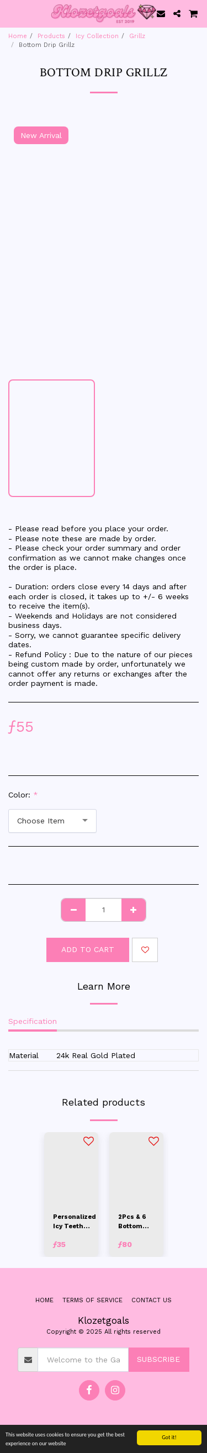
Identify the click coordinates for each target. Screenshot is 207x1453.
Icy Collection (97, 36)
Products (51, 36)
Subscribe (158, 1359)
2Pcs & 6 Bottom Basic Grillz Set (133, 1222)
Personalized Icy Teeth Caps (74, 1222)
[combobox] (52, 821)
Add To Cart (87, 949)
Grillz (137, 36)
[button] (12, 13)
